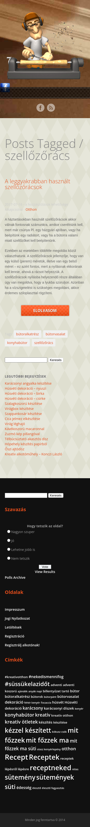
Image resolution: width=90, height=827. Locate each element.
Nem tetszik (20, 558)
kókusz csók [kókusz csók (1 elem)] (59, 731)
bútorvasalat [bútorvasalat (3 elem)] (68, 696)
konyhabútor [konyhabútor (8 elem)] (19, 715)
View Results (45, 571)
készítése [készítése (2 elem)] (60, 722)
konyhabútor (17, 342)
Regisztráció (14, 636)
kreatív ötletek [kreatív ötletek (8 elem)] (21, 722)
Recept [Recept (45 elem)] (16, 757)
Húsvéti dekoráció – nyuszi (25, 388)
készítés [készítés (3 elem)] (45, 722)
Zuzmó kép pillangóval (22, 434)
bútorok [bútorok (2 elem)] (37, 696)
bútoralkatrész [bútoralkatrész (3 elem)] (17, 696)
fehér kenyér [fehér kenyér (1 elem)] (32, 702)
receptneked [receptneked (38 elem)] (50, 767)
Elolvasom (45, 310)
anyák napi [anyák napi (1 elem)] (35, 691)
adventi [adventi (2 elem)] (56, 685)
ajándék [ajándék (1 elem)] (23, 691)
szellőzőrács (43, 342)
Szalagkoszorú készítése (23, 403)
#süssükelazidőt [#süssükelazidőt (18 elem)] (27, 684)
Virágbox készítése (19, 408)
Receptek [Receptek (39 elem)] (44, 757)
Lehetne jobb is (23, 549)
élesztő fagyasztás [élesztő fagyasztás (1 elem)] (53, 788)
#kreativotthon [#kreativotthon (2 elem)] (16, 677)
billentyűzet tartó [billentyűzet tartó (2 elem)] (56, 691)
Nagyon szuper (23, 531)
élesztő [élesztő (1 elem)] (36, 788)
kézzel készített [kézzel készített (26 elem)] (28, 730)
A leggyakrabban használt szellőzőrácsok (37, 184)
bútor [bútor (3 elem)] (75, 690)
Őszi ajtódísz (14, 449)
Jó (12, 540)
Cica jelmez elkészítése (22, 418)
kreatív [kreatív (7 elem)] (42, 715)
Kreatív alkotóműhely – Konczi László (33, 454)
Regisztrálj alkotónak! (22, 645)
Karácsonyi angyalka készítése (28, 383)
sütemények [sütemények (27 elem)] (55, 777)
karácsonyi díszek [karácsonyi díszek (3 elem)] (59, 708)
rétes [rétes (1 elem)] (75, 769)
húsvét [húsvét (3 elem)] (58, 702)
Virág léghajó (15, 423)
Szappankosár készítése (23, 413)
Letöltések (13, 627)
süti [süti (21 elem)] (10, 786)
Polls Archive (15, 577)
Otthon (31, 209)
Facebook (40, 107)
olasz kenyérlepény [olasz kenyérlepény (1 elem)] (49, 749)
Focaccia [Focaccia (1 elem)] (46, 702)
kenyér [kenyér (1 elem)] (79, 708)
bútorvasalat (55, 334)
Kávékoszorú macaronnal (24, 428)
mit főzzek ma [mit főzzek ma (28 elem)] (47, 740)
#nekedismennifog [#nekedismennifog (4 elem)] (46, 676)
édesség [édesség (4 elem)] (23, 787)
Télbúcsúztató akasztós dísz (26, 439)
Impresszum (15, 609)
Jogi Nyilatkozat (17, 618)
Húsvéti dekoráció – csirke (25, 398)
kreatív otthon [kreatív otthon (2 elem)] (62, 715)
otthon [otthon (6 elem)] (69, 748)
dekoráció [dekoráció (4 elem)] (14, 702)
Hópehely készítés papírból (26, 444)
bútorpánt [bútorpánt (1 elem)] (50, 697)
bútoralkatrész (27, 334)
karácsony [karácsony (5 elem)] (33, 708)
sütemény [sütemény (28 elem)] (20, 777)
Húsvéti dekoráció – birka (24, 393)
